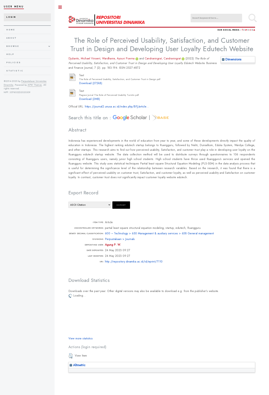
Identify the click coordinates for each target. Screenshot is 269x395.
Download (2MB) (89, 99)
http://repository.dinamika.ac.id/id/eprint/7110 (134, 262)
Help (10, 54)
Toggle (60, 7)
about (11, 38)
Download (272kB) (90, 83)
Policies (13, 62)
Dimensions (232, 59)
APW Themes (35, 85)
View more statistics (80, 338)
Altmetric (77, 365)
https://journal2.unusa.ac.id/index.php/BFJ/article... (117, 106)
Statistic (14, 71)
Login (11, 17)
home (10, 30)
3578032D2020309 (20, 92)
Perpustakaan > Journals (120, 239)
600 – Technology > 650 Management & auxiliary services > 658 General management (159, 233)
